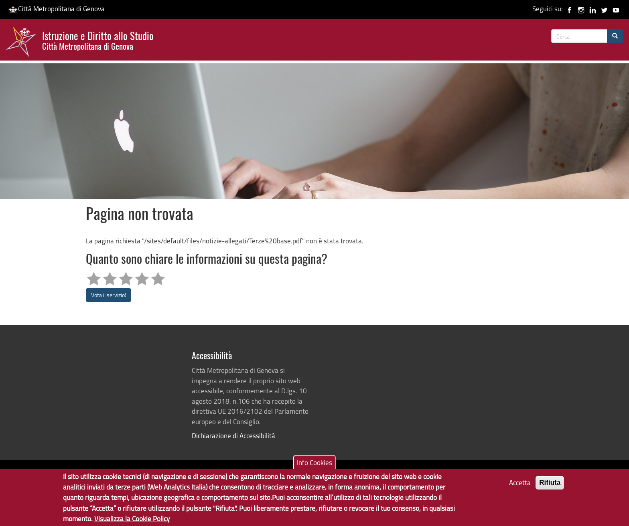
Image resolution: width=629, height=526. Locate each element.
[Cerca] (615, 36)
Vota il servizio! (108, 295)
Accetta (520, 488)
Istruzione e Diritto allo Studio (98, 39)
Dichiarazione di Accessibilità (233, 435)
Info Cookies (314, 467)
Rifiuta (549, 488)
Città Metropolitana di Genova (56, 8)
